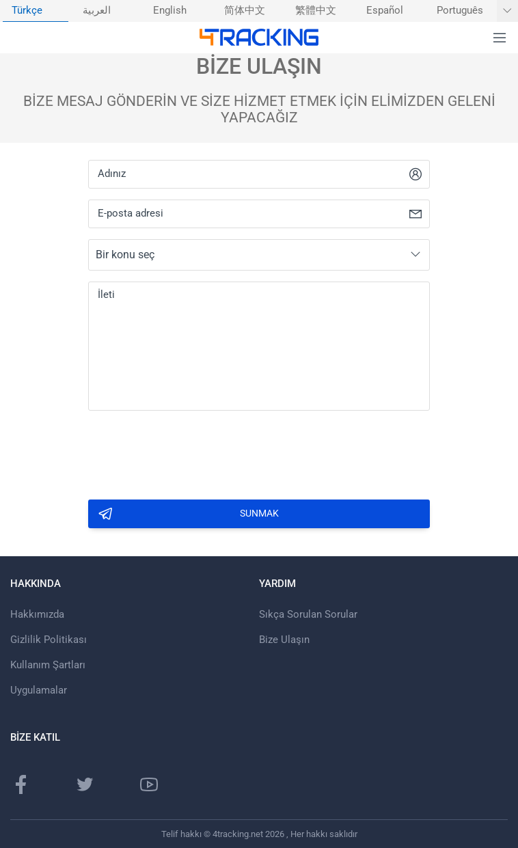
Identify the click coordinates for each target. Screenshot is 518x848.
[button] (499, 38)
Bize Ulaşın (284, 639)
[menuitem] (35, 11)
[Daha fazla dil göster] (507, 11)
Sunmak (188, 514)
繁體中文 (315, 10)
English (170, 10)
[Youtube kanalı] (149, 784)
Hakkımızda (37, 614)
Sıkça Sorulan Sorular (308, 614)
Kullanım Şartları (47, 665)
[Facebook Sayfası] (21, 784)
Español (384, 10)
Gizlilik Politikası (48, 639)
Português (460, 10)
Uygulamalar (38, 690)
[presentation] (192, 451)
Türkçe (27, 10)
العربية (97, 10)
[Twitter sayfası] (85, 784)
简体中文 (244, 10)
